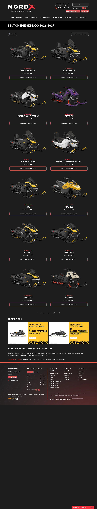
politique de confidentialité (77, 398)
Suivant (56, 313)
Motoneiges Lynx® (54, 385)
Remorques (52, 375)
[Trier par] (80, 34)
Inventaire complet (54, 373)
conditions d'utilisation (55, 399)
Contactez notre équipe (14, 359)
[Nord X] (21, 7)
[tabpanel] (36, 380)
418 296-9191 (62, 7)
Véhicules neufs (16, 17)
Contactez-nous (80, 17)
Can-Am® (52, 379)
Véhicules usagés (31, 17)
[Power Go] (26, 398)
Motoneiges (66, 375)
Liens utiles (82, 368)
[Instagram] (85, 8)
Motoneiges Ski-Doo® (54, 383)
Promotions (57, 17)
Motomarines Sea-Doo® (55, 381)
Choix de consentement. (65, 399)
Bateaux (51, 377)
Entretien (80, 377)
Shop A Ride (19, 396)
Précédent (41, 313)
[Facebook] (83, 8)
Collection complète (54, 387)
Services (68, 17)
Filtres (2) (12, 34)
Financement (45, 17)
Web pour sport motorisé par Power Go (36, 394)
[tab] (30, 372)
